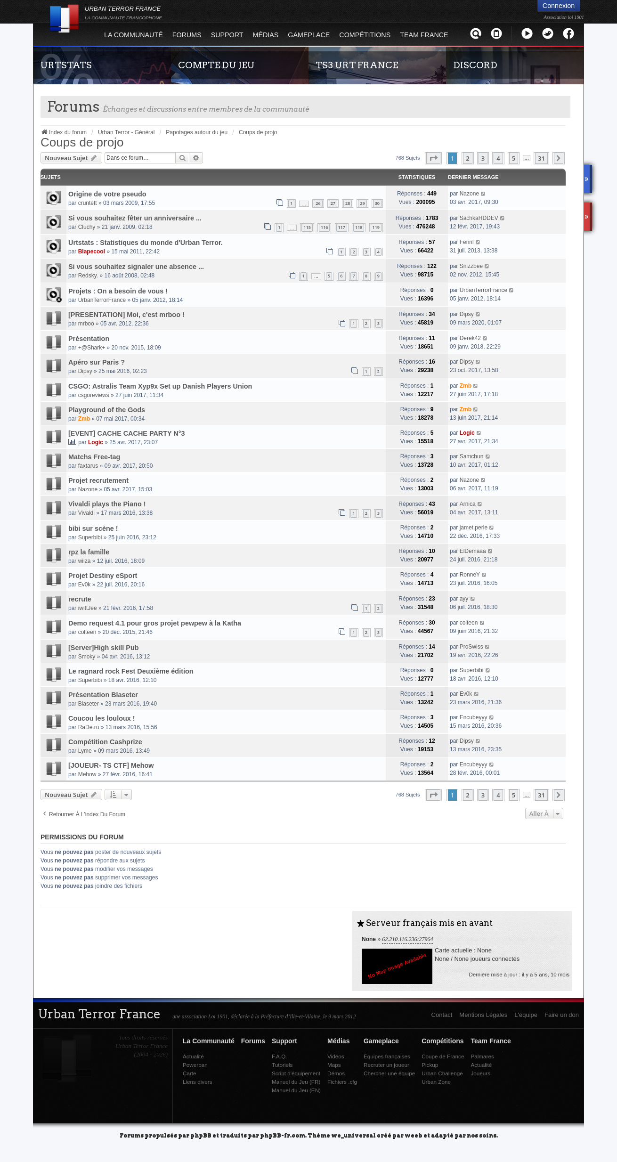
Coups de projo (82, 142)
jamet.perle (473, 527)
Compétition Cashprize (105, 742)
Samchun (472, 456)
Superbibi (90, 537)
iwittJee (87, 608)
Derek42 (470, 338)
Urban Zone (436, 1082)
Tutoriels (282, 1065)
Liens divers (197, 1082)
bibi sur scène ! (93, 528)
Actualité (193, 1056)
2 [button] (467, 158)
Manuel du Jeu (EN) (296, 1090)
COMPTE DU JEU (216, 65)
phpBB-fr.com (282, 1134)
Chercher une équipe (389, 1073)
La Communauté (133, 35)
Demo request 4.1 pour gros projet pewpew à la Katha (154, 623)
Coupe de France (443, 1056)
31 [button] (541, 158)
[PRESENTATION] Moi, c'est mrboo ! (126, 314)
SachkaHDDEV (479, 218)
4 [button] (498, 158)
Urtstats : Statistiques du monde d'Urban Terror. (145, 242)
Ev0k (84, 584)
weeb (413, 1134)
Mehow (87, 774)
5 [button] (513, 158)
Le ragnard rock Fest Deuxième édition (131, 671)
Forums (187, 35)
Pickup (430, 1065)
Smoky (87, 656)
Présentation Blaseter (103, 695)
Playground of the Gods (106, 410)
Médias (266, 35)
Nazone (469, 193)
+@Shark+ (92, 347)
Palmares (482, 1056)
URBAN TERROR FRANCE (123, 12)
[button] (433, 158)
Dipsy (467, 314)
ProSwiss (471, 646)
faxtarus (88, 466)
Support (227, 35)
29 (362, 203)
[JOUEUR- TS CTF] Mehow (111, 765)
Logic (95, 442)
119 (376, 227)
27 (333, 203)
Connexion (559, 5)
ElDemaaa (473, 551)
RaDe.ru (88, 727)
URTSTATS (66, 65)
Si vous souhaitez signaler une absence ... (136, 266)
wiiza (84, 561)
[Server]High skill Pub (103, 647)
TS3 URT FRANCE (357, 65)
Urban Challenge (442, 1073)
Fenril (467, 242)
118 (358, 227)
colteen (87, 632)
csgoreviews (93, 395)
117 (341, 227)
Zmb (465, 385)
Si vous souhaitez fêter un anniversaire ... (135, 218)
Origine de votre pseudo (107, 194)
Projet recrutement (98, 480)
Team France (424, 35)
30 (377, 203)
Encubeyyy (473, 717)
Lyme (85, 751)
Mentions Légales (483, 1014)
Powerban (195, 1065)
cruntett (87, 203)
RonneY (470, 574)
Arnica (468, 504)
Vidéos (335, 1056)
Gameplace (309, 35)
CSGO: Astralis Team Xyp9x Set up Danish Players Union (160, 386)
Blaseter (88, 703)
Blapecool (91, 251)
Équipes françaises (387, 1056)
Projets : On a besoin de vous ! (118, 291)
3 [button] (483, 158)
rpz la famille (88, 552)
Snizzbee (471, 266)
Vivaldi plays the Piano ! (107, 504)
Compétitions (364, 35)
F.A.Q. (279, 1056)
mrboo (86, 323)
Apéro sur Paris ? (96, 362)
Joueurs (480, 1073)
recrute (79, 599)
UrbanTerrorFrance (102, 300)
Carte (189, 1073)
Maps (334, 1065)
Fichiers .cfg (342, 1082)
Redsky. (88, 275)
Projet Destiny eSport (102, 575)
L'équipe (525, 1014)
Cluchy (87, 227)
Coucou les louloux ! (101, 718)
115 (306, 227)
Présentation (88, 338)
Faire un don (561, 1014)
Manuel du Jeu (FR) (296, 1082)
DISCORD (475, 65)
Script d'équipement (296, 1073)
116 (324, 227)
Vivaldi (86, 513)
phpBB (200, 1134)
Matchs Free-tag (94, 457)
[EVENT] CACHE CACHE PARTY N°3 (126, 433)
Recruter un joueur (386, 1065)
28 (347, 203)
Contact (442, 1014)
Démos (336, 1073)
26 (318, 203)
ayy (464, 598)
